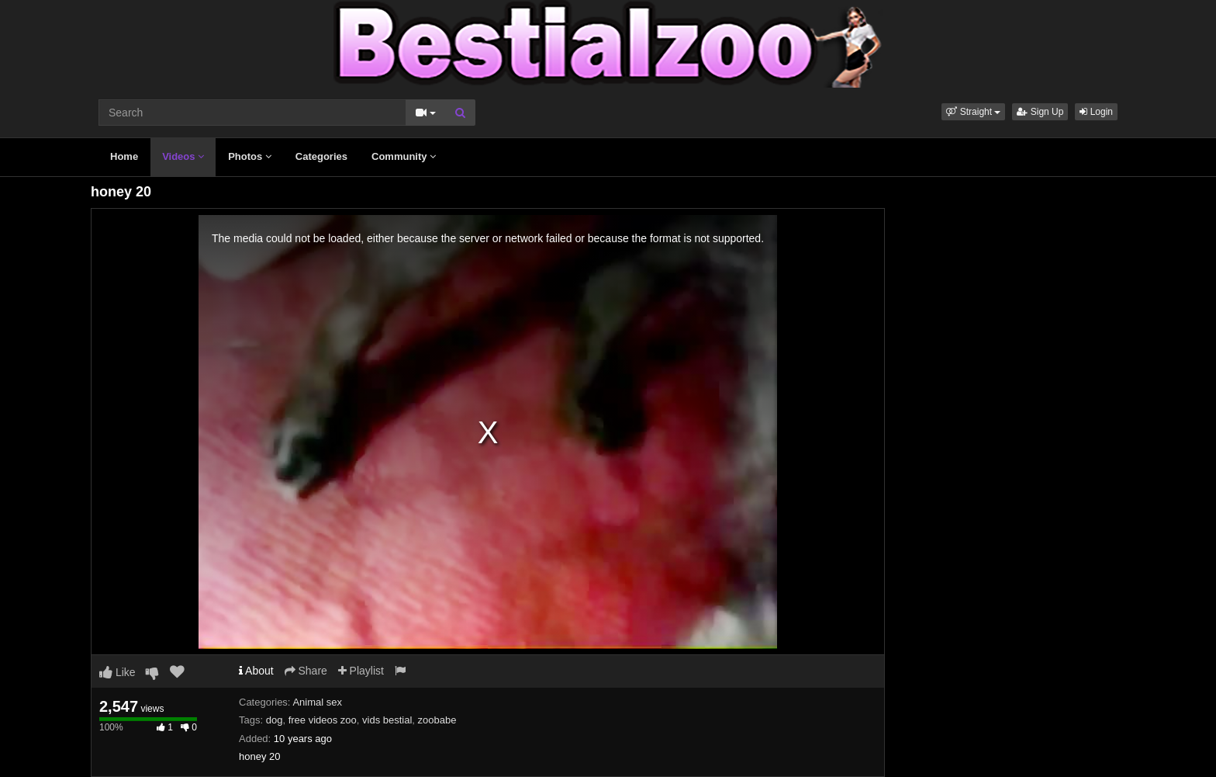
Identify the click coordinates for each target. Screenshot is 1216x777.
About (256, 670)
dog (274, 720)
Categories (321, 156)
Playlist (361, 670)
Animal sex (317, 702)
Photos (249, 156)
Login (1096, 111)
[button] (973, 111)
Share (306, 670)
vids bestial (387, 720)
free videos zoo (322, 720)
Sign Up (1040, 111)
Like (117, 672)
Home (124, 156)
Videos (183, 156)
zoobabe (437, 720)
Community (403, 156)
